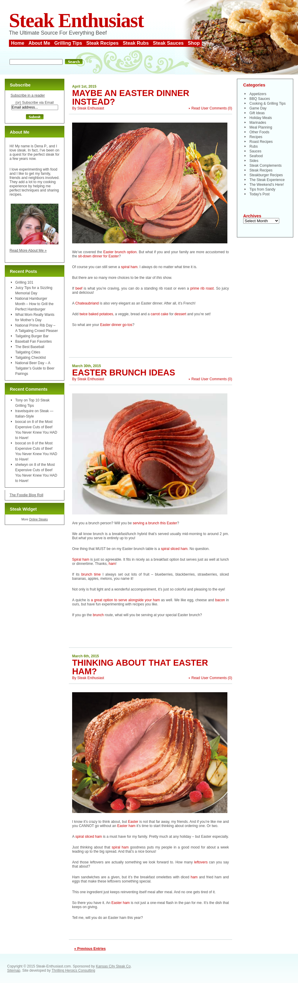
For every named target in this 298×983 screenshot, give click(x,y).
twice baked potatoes (96, 314)
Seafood (256, 156)
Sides (253, 161)
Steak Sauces (168, 43)
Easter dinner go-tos (116, 325)
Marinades (257, 122)
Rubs (253, 146)
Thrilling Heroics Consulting (73, 970)
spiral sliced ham (174, 549)
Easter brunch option (119, 252)
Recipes (255, 137)
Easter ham (126, 826)
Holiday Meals (260, 118)
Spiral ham (80, 559)
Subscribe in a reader (27, 95)
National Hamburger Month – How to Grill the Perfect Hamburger (34, 303)
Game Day (257, 108)
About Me (39, 43)
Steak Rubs (136, 43)
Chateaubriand (87, 303)
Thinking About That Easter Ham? (140, 667)
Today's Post (259, 194)
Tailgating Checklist (30, 358)
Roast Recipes (261, 142)
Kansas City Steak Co (113, 966)
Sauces (255, 151)
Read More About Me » (28, 250)
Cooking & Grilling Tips (267, 103)
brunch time (92, 574)
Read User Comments (209, 108)
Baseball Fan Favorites (33, 341)
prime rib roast (202, 288)
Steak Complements (265, 165)
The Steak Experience (267, 180)
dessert (180, 314)
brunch (98, 615)
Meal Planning (260, 127)
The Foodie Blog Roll (26, 495)
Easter (133, 822)
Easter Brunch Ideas (123, 372)
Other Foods (259, 132)
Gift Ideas (257, 113)
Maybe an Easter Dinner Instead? (130, 97)
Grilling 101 (24, 282)
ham (112, 564)
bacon (220, 600)
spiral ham (129, 267)
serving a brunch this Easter (155, 523)
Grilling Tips (68, 43)
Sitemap (13, 970)
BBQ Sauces (259, 99)
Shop (194, 43)
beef (78, 288)
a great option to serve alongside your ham (125, 600)
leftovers (200, 862)
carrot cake (159, 314)
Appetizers (257, 94)
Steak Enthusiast (76, 20)
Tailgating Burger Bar (32, 336)
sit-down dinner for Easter (98, 256)
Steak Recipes (102, 43)
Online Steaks (38, 519)
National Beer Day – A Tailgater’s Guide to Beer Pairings (35, 368)
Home (17, 43)
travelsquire (24, 411)
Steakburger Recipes (266, 175)
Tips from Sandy (262, 189)
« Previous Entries (90, 949)
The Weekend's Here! (266, 185)
